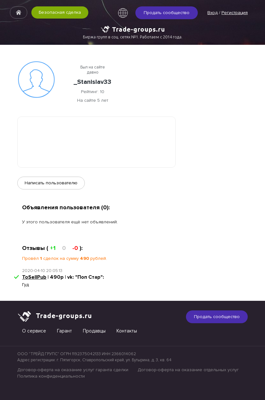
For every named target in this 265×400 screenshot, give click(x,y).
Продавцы (94, 331)
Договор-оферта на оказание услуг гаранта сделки (72, 369)
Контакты (126, 331)
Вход (212, 12)
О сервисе (34, 331)
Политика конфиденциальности (51, 376)
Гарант (64, 331)
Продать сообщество (166, 12)
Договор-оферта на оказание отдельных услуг (188, 369)
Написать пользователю (51, 183)
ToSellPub (34, 277)
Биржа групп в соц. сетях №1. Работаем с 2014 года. (132, 37)
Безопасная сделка (60, 12)
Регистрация (234, 12)
